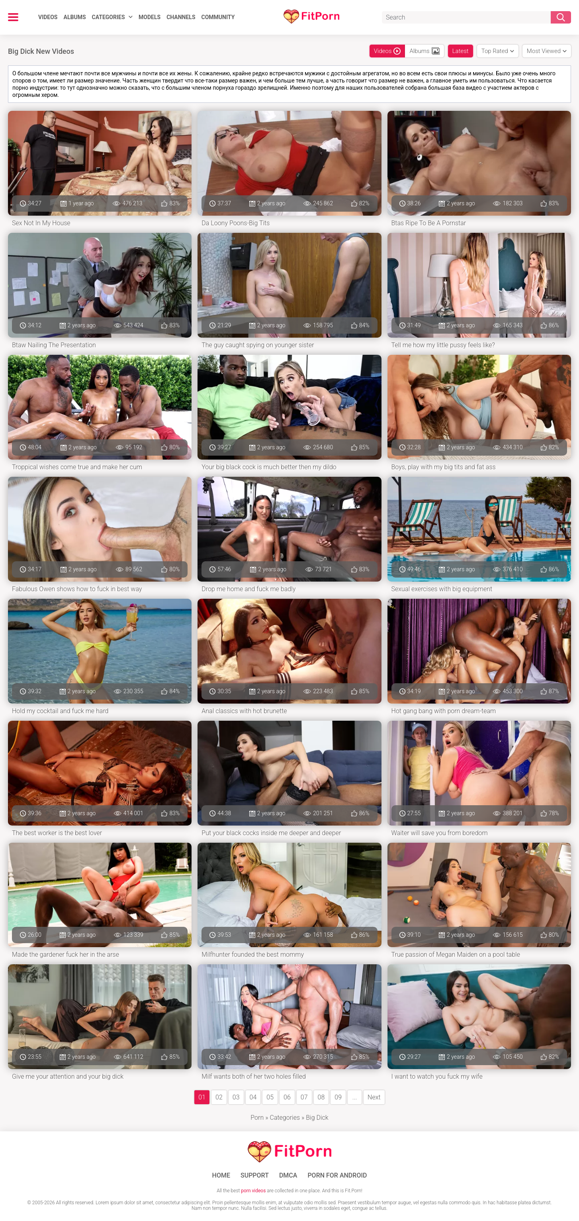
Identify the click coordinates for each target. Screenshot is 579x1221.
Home (221, 1175)
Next (374, 1097)
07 (304, 1097)
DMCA (288, 1175)
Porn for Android (337, 1175)
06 (287, 1097)
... (354, 1097)
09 (338, 1097)
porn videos (253, 1190)
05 (270, 1097)
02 (219, 1097)
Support (255, 1175)
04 (253, 1097)
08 (321, 1097)
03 (236, 1097)
